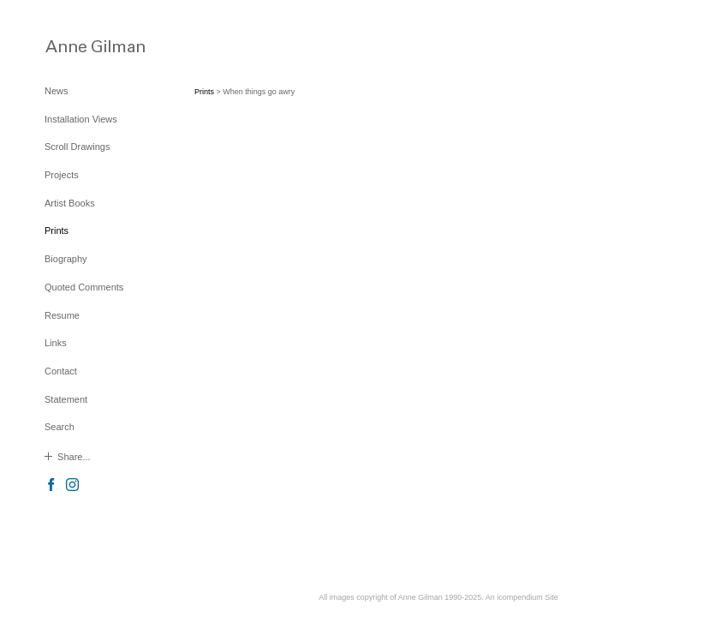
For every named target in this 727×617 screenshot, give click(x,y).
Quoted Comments (84, 287)
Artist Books (70, 203)
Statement (66, 399)
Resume (62, 315)
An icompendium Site (522, 597)
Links (56, 343)
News (57, 91)
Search (59, 427)
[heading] (87, 46)
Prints (57, 230)
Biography (66, 259)
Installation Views (81, 119)
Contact (61, 371)
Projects (62, 175)
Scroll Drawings (77, 146)
